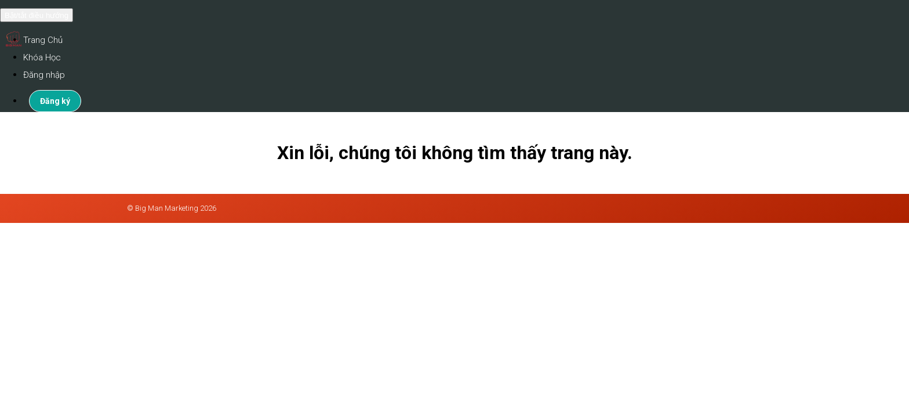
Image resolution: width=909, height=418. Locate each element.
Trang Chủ (43, 40)
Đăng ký (55, 101)
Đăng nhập (44, 75)
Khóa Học (42, 57)
